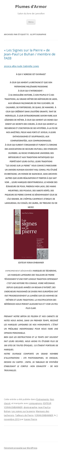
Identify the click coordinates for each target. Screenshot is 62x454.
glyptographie (30, 407)
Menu (31, 22)
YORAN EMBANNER (44, 415)
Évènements (42, 399)
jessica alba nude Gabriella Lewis (21, 66)
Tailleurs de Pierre (24, 415)
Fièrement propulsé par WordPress (20, 448)
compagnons (35, 403)
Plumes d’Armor (31, 6)
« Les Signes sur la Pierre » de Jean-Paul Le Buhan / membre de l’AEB (29, 54)
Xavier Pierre (30, 419)
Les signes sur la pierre (23, 411)
